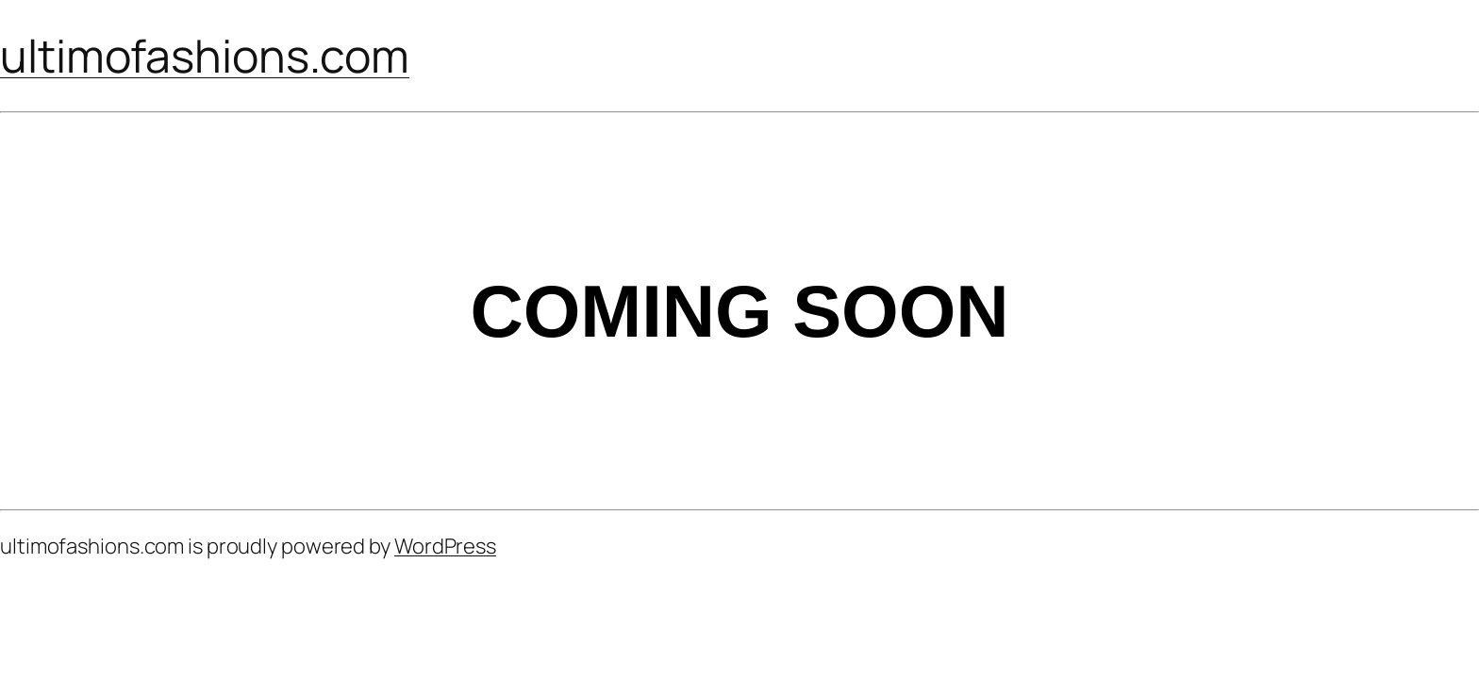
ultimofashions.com (204, 55)
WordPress (445, 546)
